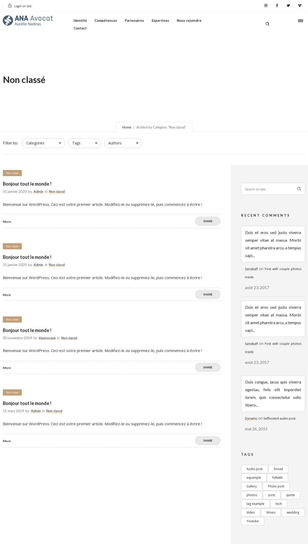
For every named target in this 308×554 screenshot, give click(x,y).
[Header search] (267, 20)
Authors (114, 143)
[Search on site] (273, 189)
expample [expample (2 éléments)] (254, 477)
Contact (80, 28)
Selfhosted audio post (279, 418)
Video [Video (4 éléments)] (251, 512)
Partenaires (134, 20)
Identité (80, 20)
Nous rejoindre (189, 20)
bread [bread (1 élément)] (278, 469)
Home (126, 127)
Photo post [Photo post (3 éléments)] (276, 486)
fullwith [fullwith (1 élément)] (277, 477)
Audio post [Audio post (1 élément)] (255, 469)
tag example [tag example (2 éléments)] (255, 504)
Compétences (106, 20)
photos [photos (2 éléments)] (252, 495)
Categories (35, 143)
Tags (76, 143)
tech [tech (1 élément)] (279, 504)
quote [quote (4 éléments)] (290, 495)
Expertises (160, 20)
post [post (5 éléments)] (271, 495)
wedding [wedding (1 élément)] (293, 512)
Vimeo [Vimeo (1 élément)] (270, 512)
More (7, 221)
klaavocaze (47, 338)
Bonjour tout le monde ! (27, 184)
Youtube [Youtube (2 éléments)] (253, 521)
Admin (38, 191)
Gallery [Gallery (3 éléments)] (252, 486)
